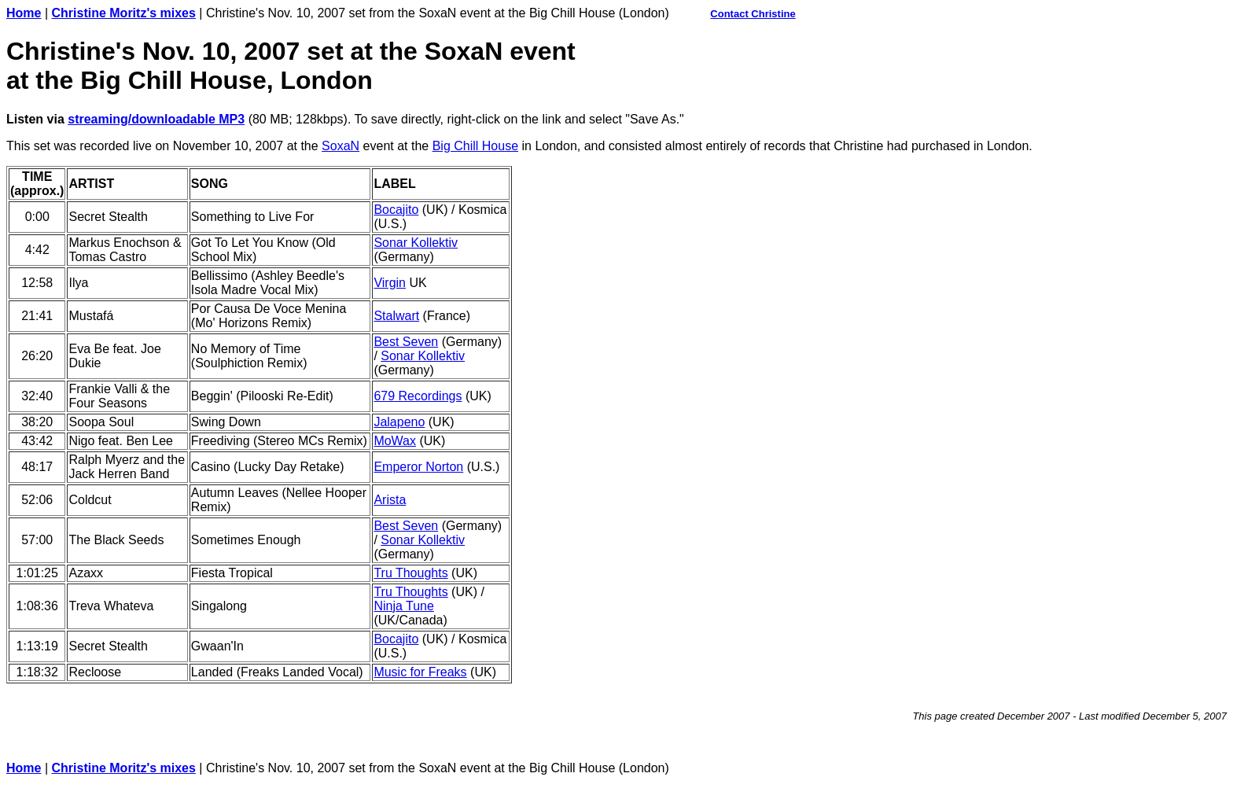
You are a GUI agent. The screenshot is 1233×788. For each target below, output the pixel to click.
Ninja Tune (404, 606)
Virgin (390, 282)
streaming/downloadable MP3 (156, 119)
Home (23, 13)
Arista (390, 499)
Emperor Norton (418, 466)
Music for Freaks (420, 672)
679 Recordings (418, 396)
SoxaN (340, 146)
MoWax (395, 440)
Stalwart (396, 315)
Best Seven (406, 341)
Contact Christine (752, 14)
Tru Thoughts (410, 573)
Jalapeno (399, 422)
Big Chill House (475, 146)
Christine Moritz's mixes (124, 13)
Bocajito (396, 209)
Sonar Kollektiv (416, 242)
